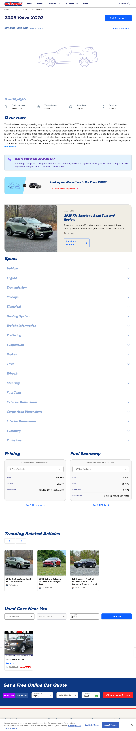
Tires (68, 364)
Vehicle (68, 268)
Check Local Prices (118, 695)
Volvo (16, 10)
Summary (68, 431)
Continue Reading (76, 243)
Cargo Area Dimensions (68, 412)
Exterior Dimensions (68, 402)
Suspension (68, 345)
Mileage (68, 297)
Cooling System (68, 316)
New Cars (9, 695)
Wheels (68, 373)
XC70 (25, 10)
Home (6, 10)
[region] (68, 725)
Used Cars (21, 695)
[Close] (132, 725)
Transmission (68, 287)
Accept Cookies (110, 725)
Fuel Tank (68, 392)
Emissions (68, 440)
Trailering (68, 335)
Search (116, 616)
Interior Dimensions (68, 421)
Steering (68, 383)
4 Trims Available (122, 28)
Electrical (68, 306)
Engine (68, 278)
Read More (10, 146)
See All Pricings (35, 505)
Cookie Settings (92, 725)
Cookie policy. (11, 728)
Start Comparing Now (65, 188)
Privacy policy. (74, 725)
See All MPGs (101, 505)
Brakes (68, 354)
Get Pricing (118, 18)
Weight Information (68, 326)
